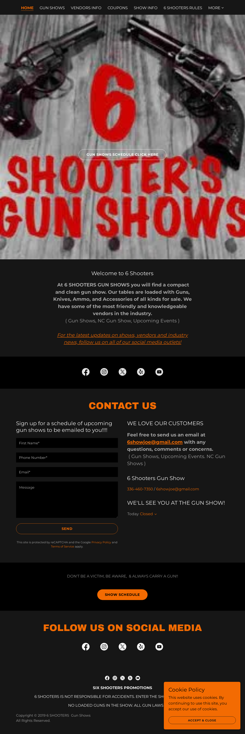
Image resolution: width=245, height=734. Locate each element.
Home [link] (27, 8)
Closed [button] (146, 514)
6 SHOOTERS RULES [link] (183, 8)
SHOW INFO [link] (146, 8)
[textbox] (67, 443)
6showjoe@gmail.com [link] (177, 489)
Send (67, 529)
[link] (86, 372)
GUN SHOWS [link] (52, 8)
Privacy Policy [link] (101, 542)
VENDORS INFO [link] (86, 8)
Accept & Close (202, 725)
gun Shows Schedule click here (122, 154)
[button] (216, 8)
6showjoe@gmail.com (155, 442)
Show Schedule (122, 595)
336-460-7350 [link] (140, 489)
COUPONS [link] (118, 8)
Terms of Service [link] (62, 546)
